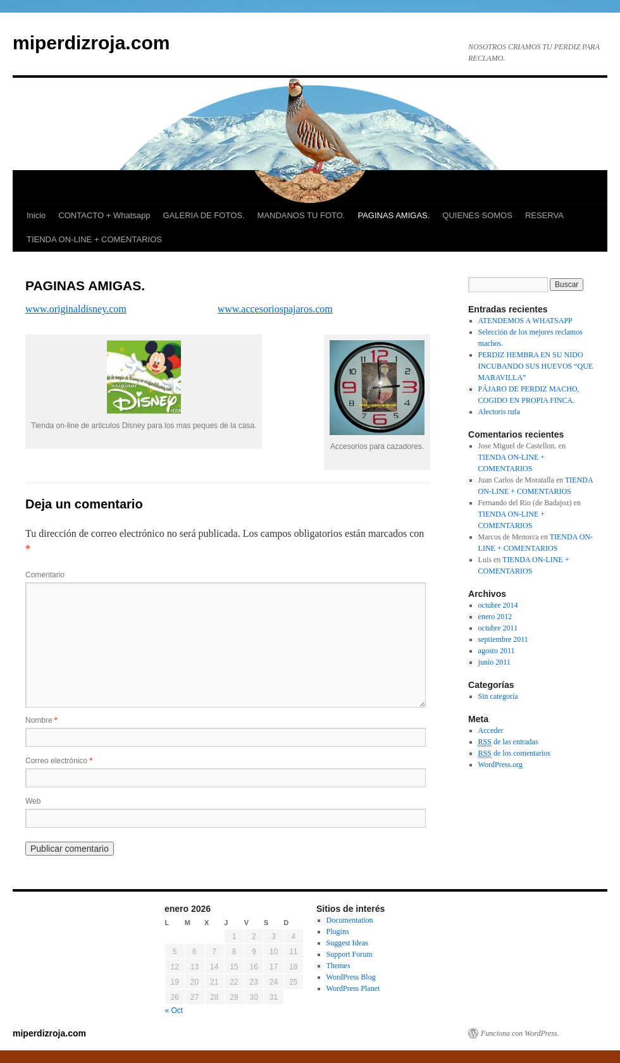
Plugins (337, 931)
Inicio (36, 215)
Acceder (491, 730)
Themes (338, 965)
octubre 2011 (498, 628)
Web (32, 801)
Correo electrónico (58, 760)
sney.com (108, 309)
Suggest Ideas (347, 942)
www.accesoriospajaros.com (275, 309)
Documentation (349, 920)
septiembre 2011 (503, 639)
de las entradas (508, 742)
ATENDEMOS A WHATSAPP (525, 320)
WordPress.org (500, 764)
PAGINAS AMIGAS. (393, 215)
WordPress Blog (351, 977)
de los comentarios (514, 753)
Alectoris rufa (499, 411)
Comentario (45, 574)
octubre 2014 (498, 605)
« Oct (174, 1010)
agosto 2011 (496, 650)
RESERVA (544, 215)
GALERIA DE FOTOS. (203, 215)
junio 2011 (494, 662)
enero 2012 (495, 616)
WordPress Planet (353, 988)
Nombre (41, 720)
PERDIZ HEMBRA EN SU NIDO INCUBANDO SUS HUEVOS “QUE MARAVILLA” (535, 366)
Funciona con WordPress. (520, 1033)
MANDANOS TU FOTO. (301, 215)
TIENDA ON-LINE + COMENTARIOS (94, 239)
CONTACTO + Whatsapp (104, 215)
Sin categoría (498, 696)
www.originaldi (57, 309)
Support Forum (349, 954)
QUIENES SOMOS (477, 215)
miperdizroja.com (91, 42)
